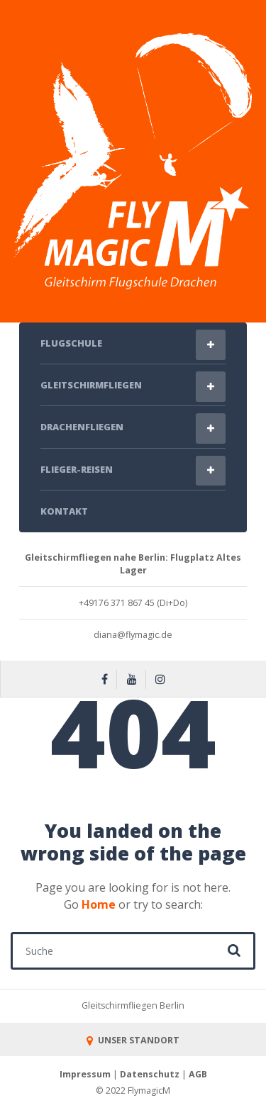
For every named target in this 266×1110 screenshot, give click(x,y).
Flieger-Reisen (76, 469)
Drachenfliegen (81, 426)
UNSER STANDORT (133, 1040)
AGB (198, 1074)
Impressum (85, 1074)
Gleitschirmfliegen (91, 385)
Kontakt (64, 511)
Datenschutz (149, 1074)
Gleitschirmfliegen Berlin (133, 1005)
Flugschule (71, 343)
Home (99, 904)
